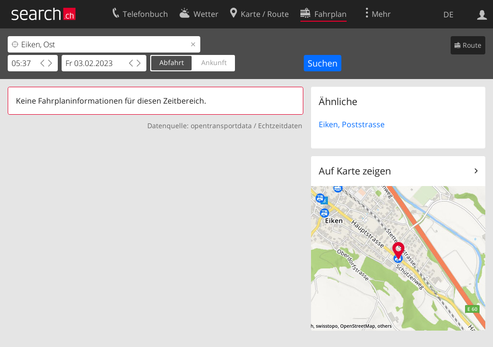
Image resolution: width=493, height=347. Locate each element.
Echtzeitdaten (280, 125)
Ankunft (214, 62)
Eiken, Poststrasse (352, 124)
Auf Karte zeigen (355, 170)
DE (448, 14)
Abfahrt (171, 62)
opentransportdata (221, 125)
